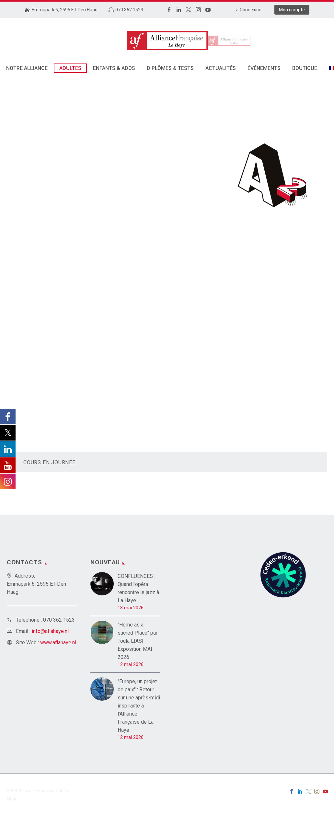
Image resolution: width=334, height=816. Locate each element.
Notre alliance (27, 68)
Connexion (250, 9)
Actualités (220, 68)
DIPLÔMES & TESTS (170, 68)
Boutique (304, 68)
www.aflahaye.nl (58, 642)
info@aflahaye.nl (50, 631)
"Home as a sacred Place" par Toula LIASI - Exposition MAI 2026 (137, 641)
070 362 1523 (129, 9)
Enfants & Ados (114, 68)
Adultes (70, 68)
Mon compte (292, 9)
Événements (264, 68)
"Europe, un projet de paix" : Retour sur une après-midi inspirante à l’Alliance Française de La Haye (139, 705)
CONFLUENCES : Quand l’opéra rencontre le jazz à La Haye (138, 588)
